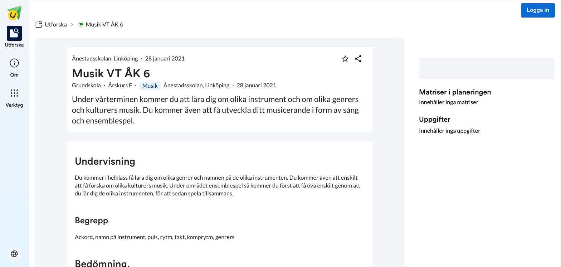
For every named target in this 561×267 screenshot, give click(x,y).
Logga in (538, 10)
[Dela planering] (358, 58)
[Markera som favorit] (345, 58)
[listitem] (14, 37)
